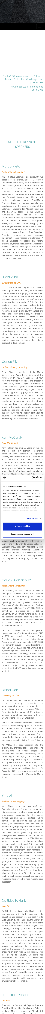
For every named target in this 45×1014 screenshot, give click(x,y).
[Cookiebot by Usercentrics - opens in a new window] (32, 478)
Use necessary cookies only (22, 534)
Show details (32, 518)
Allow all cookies (22, 526)
